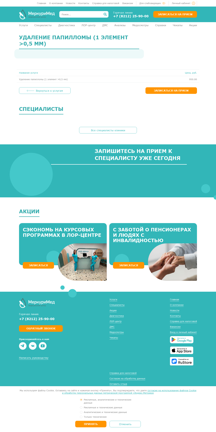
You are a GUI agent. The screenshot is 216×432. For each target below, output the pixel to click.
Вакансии (127, 3)
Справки (160, 25)
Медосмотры (140, 25)
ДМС (105, 25)
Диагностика (66, 25)
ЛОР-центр (88, 25)
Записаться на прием (175, 14)
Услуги (23, 25)
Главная (41, 3)
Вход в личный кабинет (183, 332)
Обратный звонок (40, 328)
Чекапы (178, 25)
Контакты (83, 3)
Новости (70, 3)
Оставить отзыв (118, 384)
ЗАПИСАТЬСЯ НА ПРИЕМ (171, 90)
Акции (193, 25)
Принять (91, 423)
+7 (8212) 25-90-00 (131, 16)
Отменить (125, 424)
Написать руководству (33, 357)
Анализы (120, 25)
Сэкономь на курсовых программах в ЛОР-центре (62, 232)
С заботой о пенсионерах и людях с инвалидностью (152, 235)
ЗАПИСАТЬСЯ (38, 265)
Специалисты (43, 25)
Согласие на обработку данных (127, 378)
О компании (56, 3)
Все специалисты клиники (108, 130)
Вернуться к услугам (49, 90)
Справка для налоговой (105, 3)
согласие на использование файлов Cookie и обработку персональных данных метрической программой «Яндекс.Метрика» (129, 391)
